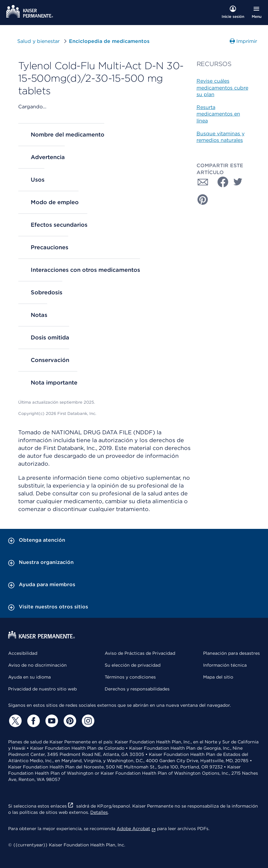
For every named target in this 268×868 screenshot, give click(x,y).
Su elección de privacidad (132, 665)
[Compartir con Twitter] (238, 182)
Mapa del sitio (218, 676)
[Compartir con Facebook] (220, 182)
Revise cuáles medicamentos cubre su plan (222, 87)
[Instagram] (87, 721)
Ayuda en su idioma (29, 676)
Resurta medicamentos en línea (218, 114)
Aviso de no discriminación (37, 665)
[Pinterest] (69, 721)
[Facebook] (32, 721)
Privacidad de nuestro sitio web (42, 688)
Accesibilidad (22, 653)
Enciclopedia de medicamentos (109, 41)
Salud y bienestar (38, 41)
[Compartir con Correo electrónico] (203, 182)
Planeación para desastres (231, 653)
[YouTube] (51, 721)
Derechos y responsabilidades (137, 688)
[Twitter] (14, 721)
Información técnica (225, 665)
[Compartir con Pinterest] (203, 199)
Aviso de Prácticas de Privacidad (140, 653)
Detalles (99, 812)
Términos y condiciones (130, 676)
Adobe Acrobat (136, 828)
